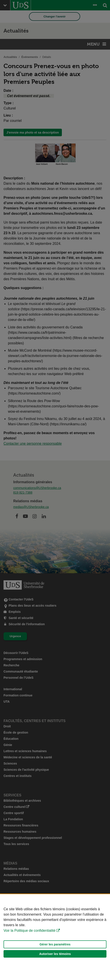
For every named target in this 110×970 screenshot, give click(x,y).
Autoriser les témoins (55, 954)
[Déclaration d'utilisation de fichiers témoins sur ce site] (55, 932)
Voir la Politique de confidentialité (29, 930)
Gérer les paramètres (55, 944)
